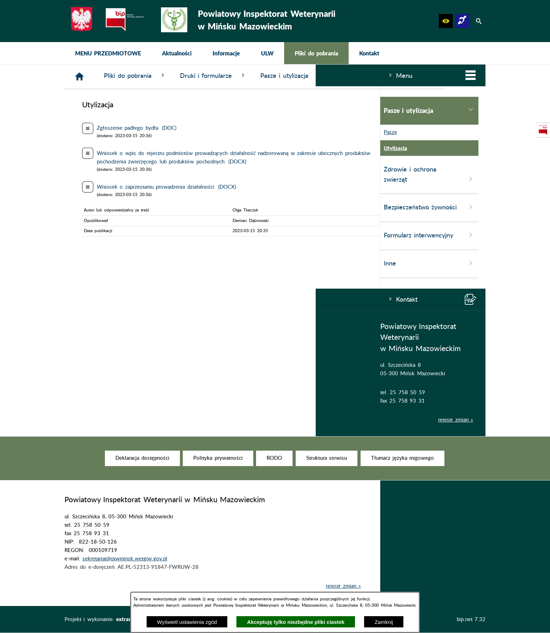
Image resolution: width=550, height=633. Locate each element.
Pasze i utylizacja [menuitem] (113, 110)
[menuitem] (108, 53)
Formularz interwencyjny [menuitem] (113, 235)
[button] (446, 21)
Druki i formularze (319, 75)
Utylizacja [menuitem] (78, 148)
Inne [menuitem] (113, 263)
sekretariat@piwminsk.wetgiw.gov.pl (124, 569)
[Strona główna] (185, 77)
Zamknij (384, 622)
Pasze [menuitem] (73, 132)
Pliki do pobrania (240, 75)
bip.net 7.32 (471, 619)
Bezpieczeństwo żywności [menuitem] (113, 207)
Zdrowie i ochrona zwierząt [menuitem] (113, 175)
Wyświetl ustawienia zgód (187, 622)
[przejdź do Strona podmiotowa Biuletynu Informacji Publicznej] (543, 130)
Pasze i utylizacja (397, 75)
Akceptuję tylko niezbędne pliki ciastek (295, 622)
